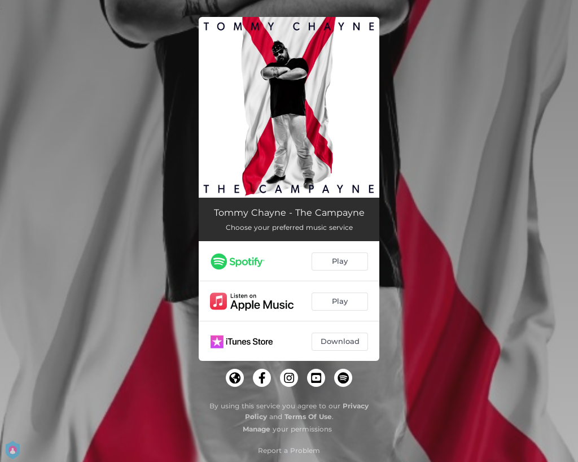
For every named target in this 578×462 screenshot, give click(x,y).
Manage (256, 429)
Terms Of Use (308, 416)
